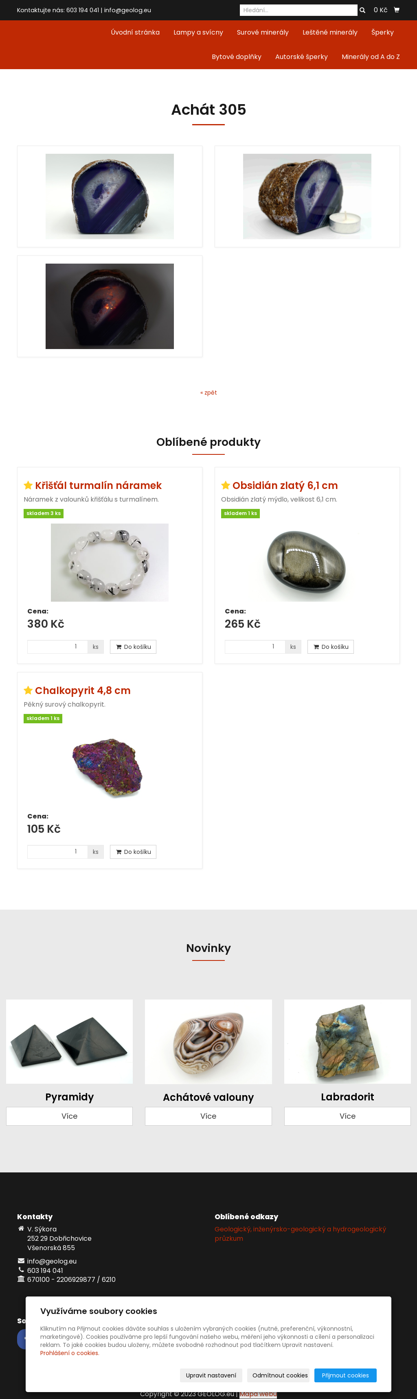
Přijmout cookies (345, 1375)
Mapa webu (258, 1394)
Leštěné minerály (330, 32)
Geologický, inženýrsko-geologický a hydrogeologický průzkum (300, 1233)
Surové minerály (263, 32)
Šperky (382, 32)
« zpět (208, 392)
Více (69, 1116)
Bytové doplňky (236, 56)
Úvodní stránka (135, 32)
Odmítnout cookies (280, 1375)
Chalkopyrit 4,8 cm (83, 690)
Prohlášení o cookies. (69, 1353)
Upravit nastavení (211, 1375)
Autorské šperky (301, 56)
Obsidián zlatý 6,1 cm (285, 485)
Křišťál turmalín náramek (98, 485)
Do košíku (133, 647)
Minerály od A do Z (371, 56)
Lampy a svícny (198, 32)
